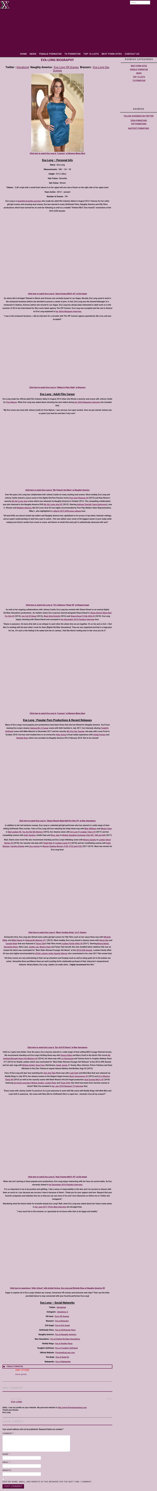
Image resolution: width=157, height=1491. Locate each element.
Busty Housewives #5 (78, 1076)
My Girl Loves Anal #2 (53, 504)
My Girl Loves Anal (19, 501)
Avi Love (74, 832)
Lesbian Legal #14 (63, 843)
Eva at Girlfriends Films (65, 1330)
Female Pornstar (49, 53)
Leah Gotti (73, 1073)
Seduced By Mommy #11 (35, 940)
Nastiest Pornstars (138, 128)
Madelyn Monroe (24, 508)
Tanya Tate (40, 943)
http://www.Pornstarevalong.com (72, 1407)
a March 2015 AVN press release (66, 511)
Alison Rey (104, 940)
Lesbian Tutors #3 (88, 832)
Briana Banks (103, 943)
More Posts (21, 1374)
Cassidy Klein (11, 943)
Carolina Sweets (17, 846)
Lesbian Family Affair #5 (72, 943)
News (31, 53)
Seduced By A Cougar (39, 728)
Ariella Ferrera (99, 735)
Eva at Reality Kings (63, 1343)
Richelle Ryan (22, 738)
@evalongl (22, 67)
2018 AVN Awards (84, 950)
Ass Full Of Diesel (29, 616)
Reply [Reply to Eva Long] (109, 1399)
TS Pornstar (72, 53)
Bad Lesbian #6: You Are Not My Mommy (25, 832)
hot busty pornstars (22, 1083)
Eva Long (16, 1401)
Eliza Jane (55, 835)
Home (21, 53)
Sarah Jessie (61, 1065)
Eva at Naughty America (65, 1334)
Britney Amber (28, 1065)
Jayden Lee (34, 947)
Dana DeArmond (99, 504)
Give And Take (50, 1073)
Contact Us (134, 53)
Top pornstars (138, 124)
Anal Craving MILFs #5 (94, 1079)
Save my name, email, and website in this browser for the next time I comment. (47, 1482)
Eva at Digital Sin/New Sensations (65, 1339)
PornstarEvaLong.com (65, 1352)
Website (6, 1470)
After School (61, 735)
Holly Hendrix (29, 835)
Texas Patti (65, 1083)
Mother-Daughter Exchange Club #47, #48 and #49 (83, 835)
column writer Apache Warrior (54, 953)
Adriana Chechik (84, 504)
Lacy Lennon (34, 846)
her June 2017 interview (50, 1207)
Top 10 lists (91, 53)
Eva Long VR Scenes (66, 67)
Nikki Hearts (17, 940)
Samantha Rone (11, 947)
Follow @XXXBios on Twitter (139, 116)
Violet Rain (48, 843)
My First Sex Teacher (76, 731)
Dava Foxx (40, 1065)
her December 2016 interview (77, 619)
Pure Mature (11, 402)
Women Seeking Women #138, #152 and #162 (62, 846)
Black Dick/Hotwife (52, 616)
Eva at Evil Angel (62, 1325)
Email (6, 1462)
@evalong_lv (62, 1312)
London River (50, 1083)
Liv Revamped (67, 1058)
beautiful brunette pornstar (29, 201)
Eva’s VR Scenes (62, 1316)
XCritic (38, 953)
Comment (8, 1433)
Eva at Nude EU (62, 1357)
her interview (68, 311)
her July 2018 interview (67, 1086)
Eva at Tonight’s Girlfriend (66, 1348)
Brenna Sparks (89, 840)
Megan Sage (106, 828)
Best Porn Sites (112, 53)
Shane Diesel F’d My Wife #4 (83, 616)
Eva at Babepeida (63, 1361)
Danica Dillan (66, 1055)
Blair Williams (91, 828)
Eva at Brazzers (62, 1321)
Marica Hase (45, 947)
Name (6, 1454)
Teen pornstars (138, 120)
